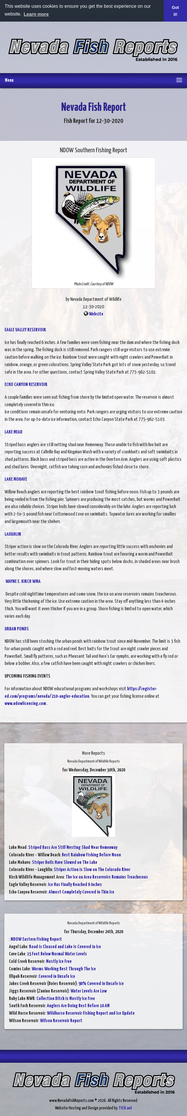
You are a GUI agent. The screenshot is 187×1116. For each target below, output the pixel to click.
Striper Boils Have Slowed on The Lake (64, 862)
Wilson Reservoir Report (61, 1020)
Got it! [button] (175, 11)
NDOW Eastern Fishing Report (36, 939)
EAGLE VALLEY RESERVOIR (25, 330)
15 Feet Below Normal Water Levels (57, 954)
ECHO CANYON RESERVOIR (26, 384)
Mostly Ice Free (59, 961)
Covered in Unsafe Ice (57, 976)
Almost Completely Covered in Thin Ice (81, 892)
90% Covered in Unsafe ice (101, 983)
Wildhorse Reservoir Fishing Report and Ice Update (91, 1013)
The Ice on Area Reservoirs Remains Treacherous (107, 877)
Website (96, 314)
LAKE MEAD (13, 432)
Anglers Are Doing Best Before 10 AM (78, 1005)
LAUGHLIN (13, 534)
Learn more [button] (36, 14)
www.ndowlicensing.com (25, 703)
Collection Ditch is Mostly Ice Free (66, 998)
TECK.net (125, 1108)
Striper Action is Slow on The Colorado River (92, 869)
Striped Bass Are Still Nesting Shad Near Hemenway (72, 847)
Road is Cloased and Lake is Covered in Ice (65, 946)
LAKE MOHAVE (16, 479)
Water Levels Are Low (88, 991)
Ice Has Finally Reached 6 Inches (75, 884)
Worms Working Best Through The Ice (64, 969)
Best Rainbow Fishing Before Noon (91, 855)
